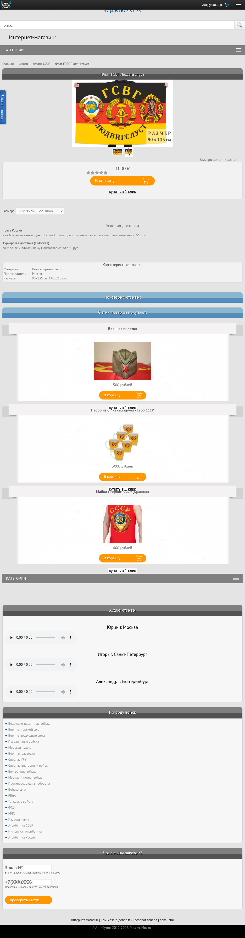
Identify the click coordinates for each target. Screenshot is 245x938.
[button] (239, 24)
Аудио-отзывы (122, 610)
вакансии (167, 920)
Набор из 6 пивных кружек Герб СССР (122, 410)
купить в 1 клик (122, 192)
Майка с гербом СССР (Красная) (122, 491)
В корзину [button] (105, 180)
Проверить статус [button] (25, 900)
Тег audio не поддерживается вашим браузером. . (41, 637)
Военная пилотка (122, 328)
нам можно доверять (116, 920)
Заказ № (28, 867)
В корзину (112, 395)
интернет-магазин (84, 920)
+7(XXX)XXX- (28, 882)
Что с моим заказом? (122, 853)
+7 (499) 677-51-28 (122, 10)
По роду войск (122, 712)
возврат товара (145, 920)
